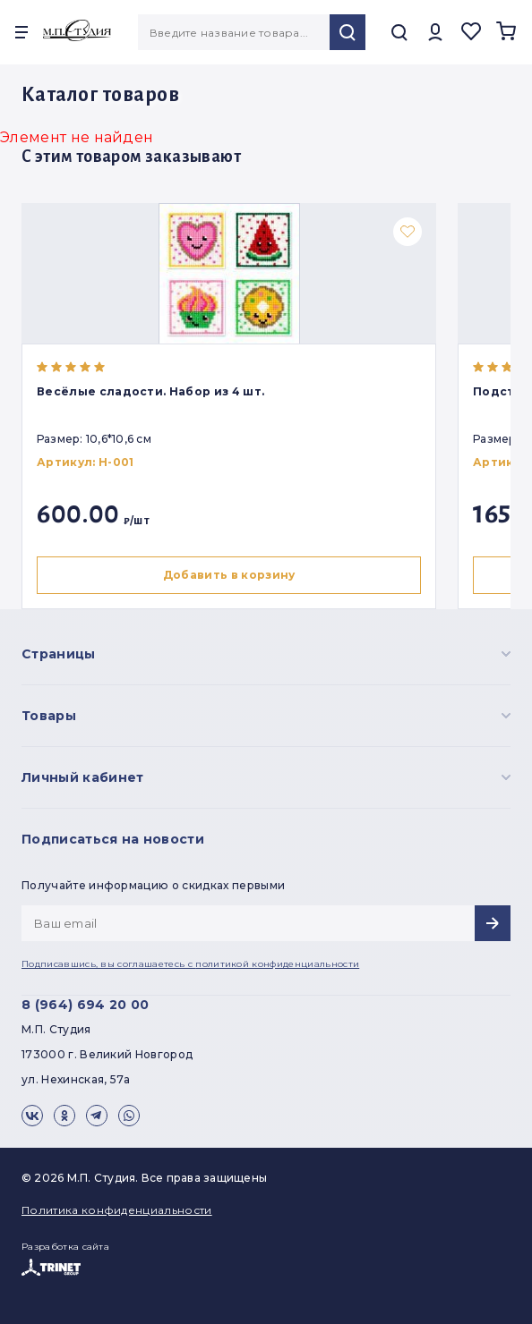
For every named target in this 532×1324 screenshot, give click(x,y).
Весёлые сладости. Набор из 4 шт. (150, 391)
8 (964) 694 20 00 (85, 1005)
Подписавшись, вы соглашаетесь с (190, 964)
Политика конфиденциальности (116, 1210)
